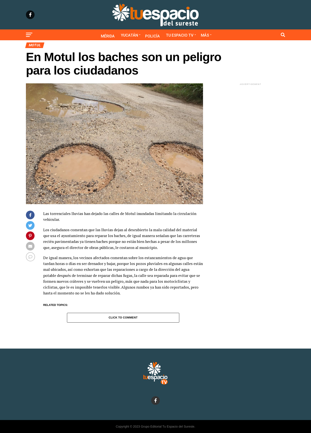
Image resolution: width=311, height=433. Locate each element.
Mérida (108, 36)
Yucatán (129, 35)
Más (205, 35)
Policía (152, 36)
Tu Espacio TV (180, 35)
